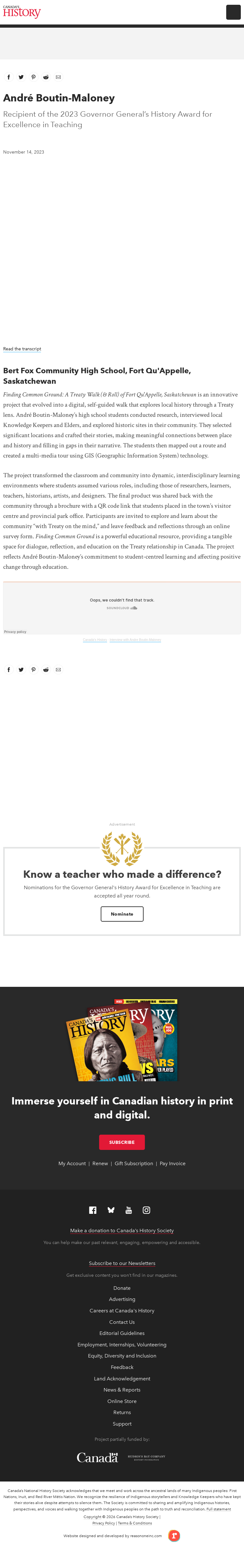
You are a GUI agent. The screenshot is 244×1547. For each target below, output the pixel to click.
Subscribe (127, 1142)
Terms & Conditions (135, 1523)
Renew (100, 1163)
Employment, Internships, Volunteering (122, 1345)
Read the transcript (22, 349)
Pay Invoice (173, 1163)
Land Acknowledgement (122, 1379)
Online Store (122, 1401)
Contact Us (122, 1322)
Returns (122, 1412)
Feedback (122, 1367)
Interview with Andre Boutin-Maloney (135, 640)
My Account (72, 1163)
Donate (122, 1288)
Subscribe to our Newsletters (122, 1263)
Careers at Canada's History (122, 1311)
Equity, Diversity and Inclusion (122, 1356)
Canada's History (95, 640)
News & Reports (122, 1390)
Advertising (122, 1299)
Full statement (219, 1509)
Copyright (92, 1517)
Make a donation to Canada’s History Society (122, 1230)
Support (122, 1424)
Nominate (122, 914)
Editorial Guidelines (122, 1333)
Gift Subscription (134, 1163)
